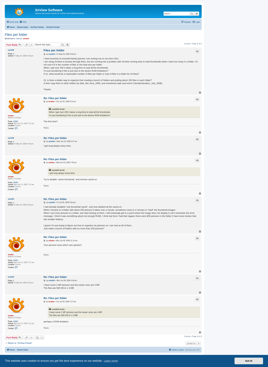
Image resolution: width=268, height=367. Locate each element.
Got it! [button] (248, 360)
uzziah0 (11, 50)
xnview (26, 39)
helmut (19, 39)
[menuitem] (22, 22)
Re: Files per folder (55, 98)
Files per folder (16, 34)
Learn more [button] (111, 360)
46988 (15, 121)
